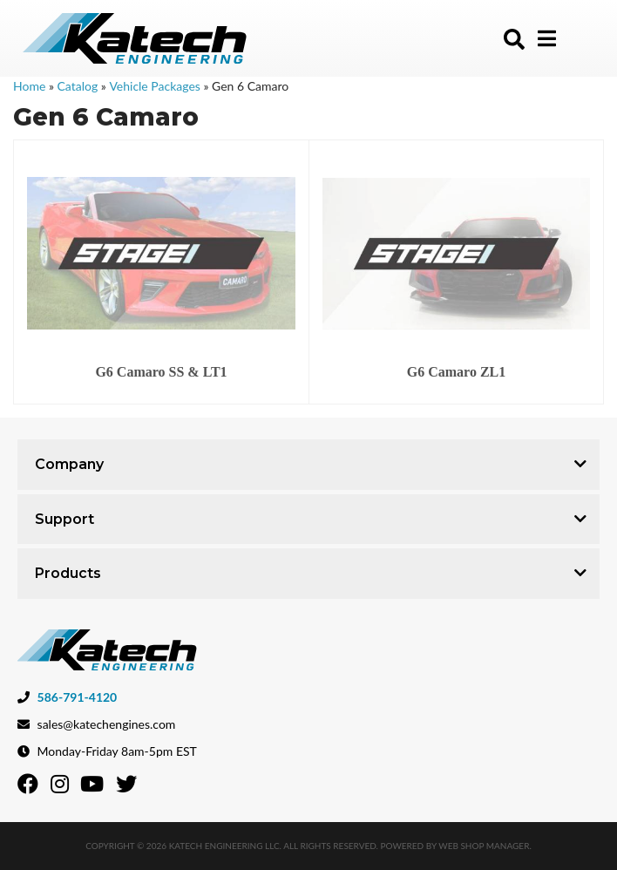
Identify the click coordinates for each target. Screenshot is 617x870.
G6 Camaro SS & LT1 (161, 371)
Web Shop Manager (483, 845)
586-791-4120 (77, 697)
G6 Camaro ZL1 (456, 371)
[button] (514, 39)
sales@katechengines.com (106, 724)
